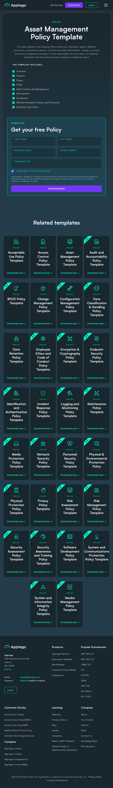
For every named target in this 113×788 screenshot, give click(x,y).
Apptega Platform (60, 654)
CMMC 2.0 (86, 664)
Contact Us (74, 5)
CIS (82, 670)
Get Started (56, 5)
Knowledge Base (89, 741)
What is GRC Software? (63, 741)
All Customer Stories (14, 714)
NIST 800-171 (87, 654)
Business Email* (23, 150)
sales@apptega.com (30, 677)
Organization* (22, 162)
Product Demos (59, 720)
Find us (7, 669)
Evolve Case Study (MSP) (16, 725)
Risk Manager (58, 664)
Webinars (56, 714)
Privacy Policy (80, 179)
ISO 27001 (86, 696)
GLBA (83, 680)
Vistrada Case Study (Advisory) (19, 735)
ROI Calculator (88, 746)
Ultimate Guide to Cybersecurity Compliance (64, 748)
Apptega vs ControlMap (16, 764)
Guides (55, 730)
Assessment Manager (62, 659)
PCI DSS (85, 675)
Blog (54, 725)
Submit (23, 680)
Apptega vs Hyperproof (15, 759)
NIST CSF (85, 685)
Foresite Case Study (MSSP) (17, 720)
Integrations (58, 675)
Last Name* (66, 139)
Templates (57, 735)
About (84, 714)
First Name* (21, 139)
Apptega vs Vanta (13, 748)
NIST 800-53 (87, 659)
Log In (91, 5)
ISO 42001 (86, 691)
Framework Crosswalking (64, 670)
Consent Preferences (57, 780)
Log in (11, 690)
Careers (85, 725)
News (83, 730)
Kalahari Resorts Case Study (18, 730)
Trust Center (87, 720)
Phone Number (68, 150)
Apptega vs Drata (13, 754)
